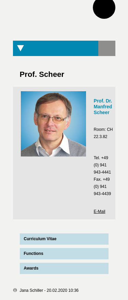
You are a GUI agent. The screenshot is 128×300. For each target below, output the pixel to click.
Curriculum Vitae (38, 239)
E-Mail (99, 211)
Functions (33, 253)
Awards (31, 268)
